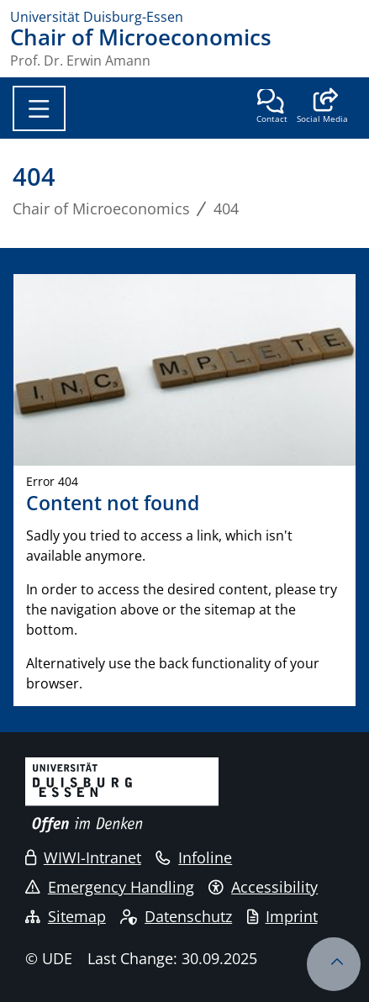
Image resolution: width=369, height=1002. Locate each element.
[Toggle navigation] (39, 108)
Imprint (282, 916)
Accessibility (263, 887)
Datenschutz (176, 916)
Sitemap (65, 916)
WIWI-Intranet (83, 857)
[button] (322, 107)
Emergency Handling (109, 887)
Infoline (194, 857)
